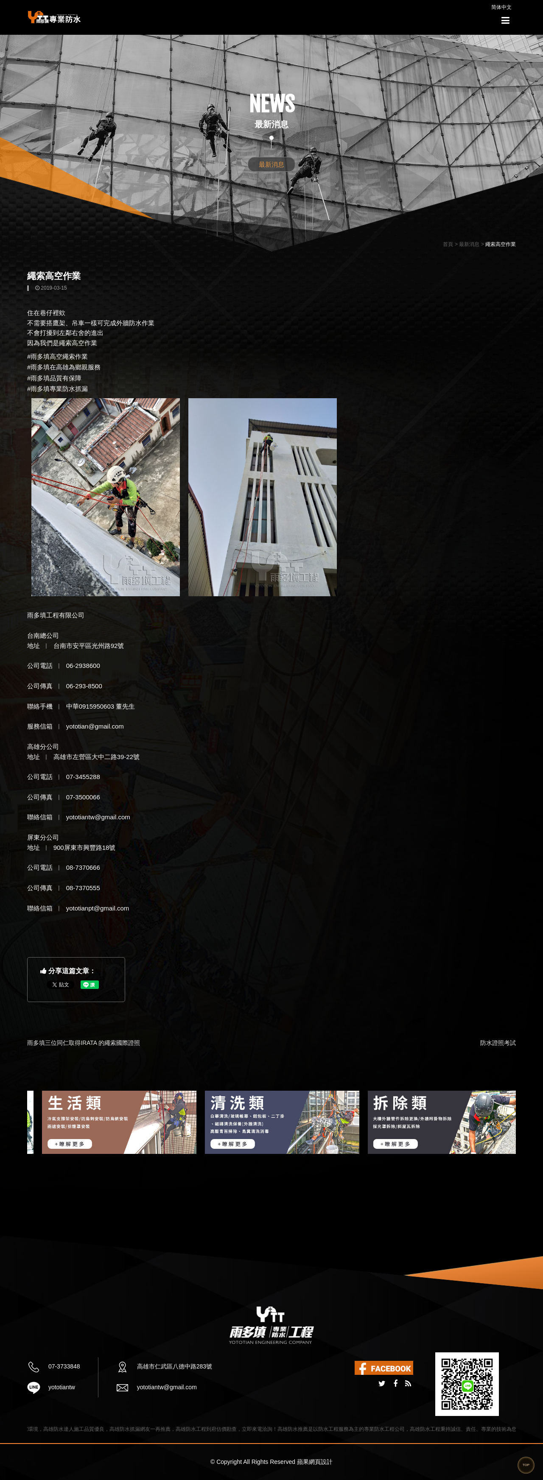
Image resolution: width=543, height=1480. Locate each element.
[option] (92, 1122)
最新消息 (271, 164)
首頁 (448, 244)
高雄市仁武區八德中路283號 (173, 1366)
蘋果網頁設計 (315, 1461)
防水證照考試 (498, 1042)
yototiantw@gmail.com (166, 1387)
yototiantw (61, 1387)
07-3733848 (63, 1366)
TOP (526, 1465)
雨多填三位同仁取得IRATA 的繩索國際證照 (83, 1042)
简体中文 (501, 7)
